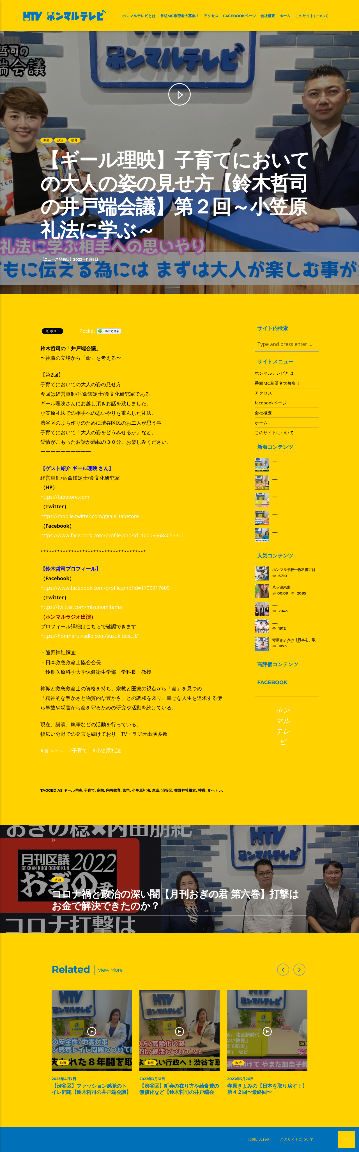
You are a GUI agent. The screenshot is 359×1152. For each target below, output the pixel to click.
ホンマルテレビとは (139, 16)
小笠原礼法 (141, 790)
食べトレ (214, 790)
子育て (89, 790)
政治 (60, 140)
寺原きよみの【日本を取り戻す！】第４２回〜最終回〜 (267, 1089)
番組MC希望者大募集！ (179, 16)
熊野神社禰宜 (185, 790)
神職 (201, 790)
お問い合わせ (259, 1139)
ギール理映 (73, 790)
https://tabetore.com (64, 496)
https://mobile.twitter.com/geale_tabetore (89, 516)
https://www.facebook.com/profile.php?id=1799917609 (105, 587)
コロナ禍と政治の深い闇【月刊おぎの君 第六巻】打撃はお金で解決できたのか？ (175, 900)
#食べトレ (52, 750)
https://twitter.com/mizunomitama (81, 607)
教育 (74, 140)
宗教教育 (113, 790)
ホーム (285, 16)
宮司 (126, 790)
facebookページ (239, 16)
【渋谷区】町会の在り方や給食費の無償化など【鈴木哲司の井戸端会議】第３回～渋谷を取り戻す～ (179, 1092)
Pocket (87, 330)
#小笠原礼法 (106, 750)
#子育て (78, 750)
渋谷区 (166, 790)
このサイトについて (312, 16)
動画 (46, 140)
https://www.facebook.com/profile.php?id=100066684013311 (112, 535)
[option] (92, 1045)
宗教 (100, 790)
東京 (155, 790)
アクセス (211, 16)
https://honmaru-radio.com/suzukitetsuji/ (89, 635)
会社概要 (267, 16)
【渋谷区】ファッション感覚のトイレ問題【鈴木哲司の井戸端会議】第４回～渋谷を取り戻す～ (91, 1092)
